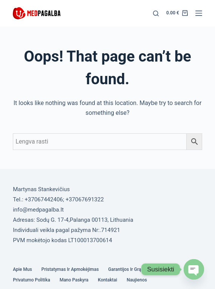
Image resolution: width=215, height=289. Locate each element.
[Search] (156, 13)
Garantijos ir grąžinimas (132, 269)
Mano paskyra (74, 280)
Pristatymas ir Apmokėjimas (70, 269)
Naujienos (137, 280)
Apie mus (22, 269)
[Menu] (198, 13)
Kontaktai (107, 280)
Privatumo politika (31, 280)
